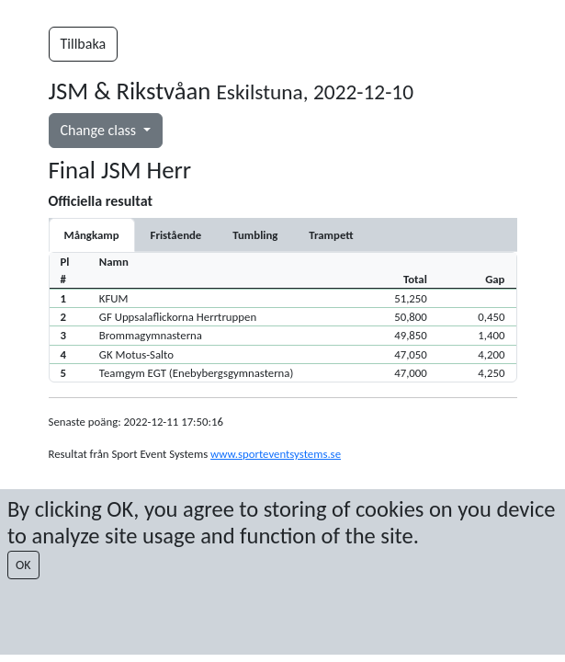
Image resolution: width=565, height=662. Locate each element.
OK (23, 565)
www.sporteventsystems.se (275, 454)
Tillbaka (84, 43)
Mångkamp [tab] (91, 235)
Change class (100, 130)
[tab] (176, 235)
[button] (283, 298)
